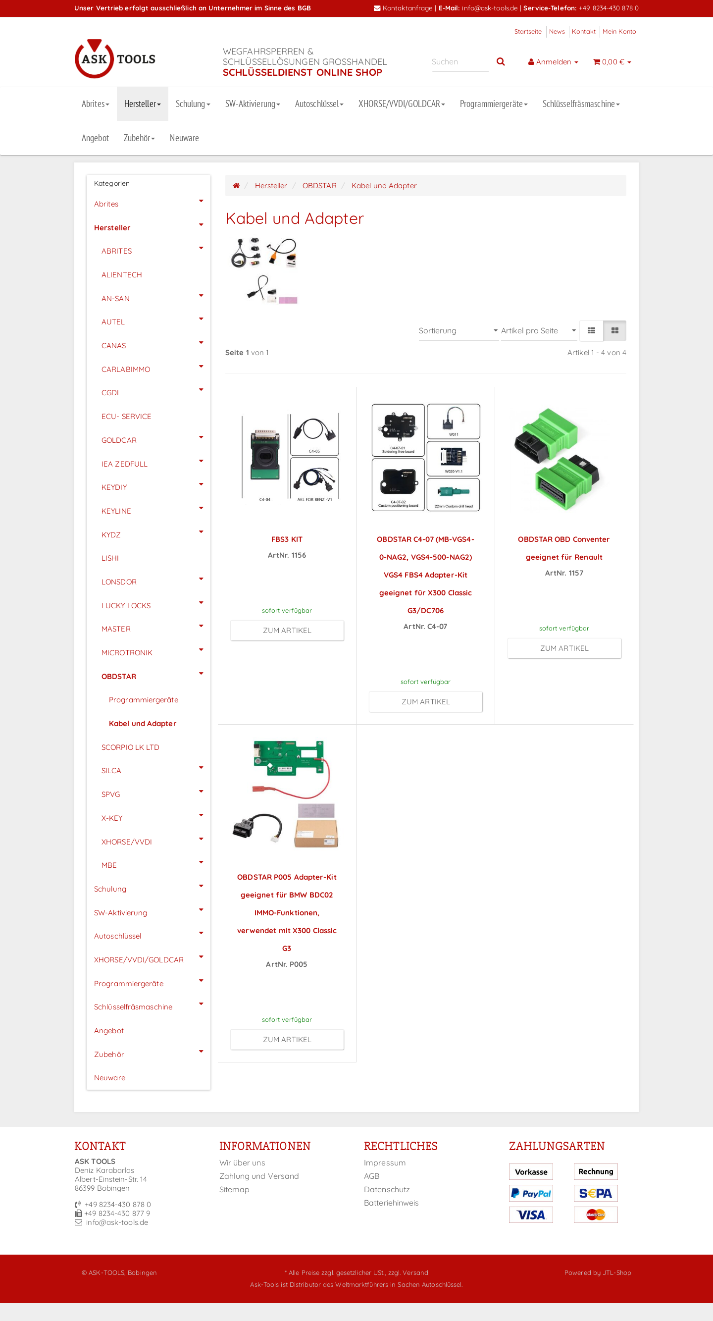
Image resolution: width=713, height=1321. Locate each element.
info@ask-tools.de (490, 7)
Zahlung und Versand (259, 1176)
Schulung (193, 103)
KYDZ (156, 532)
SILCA (156, 768)
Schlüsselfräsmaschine (581, 103)
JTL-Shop (617, 1272)
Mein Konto (619, 31)
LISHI (110, 558)
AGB (371, 1176)
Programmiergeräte (494, 103)
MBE (156, 862)
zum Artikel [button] (287, 630)
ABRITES (156, 248)
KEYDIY (156, 484)
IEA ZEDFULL (156, 461)
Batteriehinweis (391, 1203)
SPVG (156, 791)
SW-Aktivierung (252, 103)
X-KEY (156, 815)
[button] (591, 330)
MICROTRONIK (156, 650)
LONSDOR (156, 579)
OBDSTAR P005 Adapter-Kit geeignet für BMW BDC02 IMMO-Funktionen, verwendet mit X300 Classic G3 (287, 912)
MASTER (156, 626)
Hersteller (142, 103)
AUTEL (156, 319)
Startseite (528, 31)
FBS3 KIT (287, 539)
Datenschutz (387, 1189)
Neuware (184, 138)
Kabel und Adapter (143, 723)
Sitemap (234, 1189)
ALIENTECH (122, 274)
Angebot (95, 138)
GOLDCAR (156, 437)
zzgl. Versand (408, 1272)
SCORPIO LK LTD (130, 747)
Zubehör (139, 138)
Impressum (385, 1162)
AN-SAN (156, 296)
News (557, 31)
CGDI (156, 390)
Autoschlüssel (319, 103)
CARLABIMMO (156, 366)
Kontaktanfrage (403, 7)
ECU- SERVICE (127, 416)
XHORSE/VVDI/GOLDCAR (401, 103)
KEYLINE (156, 508)
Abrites (95, 103)
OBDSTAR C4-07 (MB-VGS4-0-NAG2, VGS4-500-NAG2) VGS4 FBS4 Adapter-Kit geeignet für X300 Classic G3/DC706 (425, 574)
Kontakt (584, 31)
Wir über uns (242, 1162)
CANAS (156, 343)
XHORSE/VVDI (156, 839)
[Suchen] (460, 62)
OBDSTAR (156, 674)
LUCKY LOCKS (156, 603)
